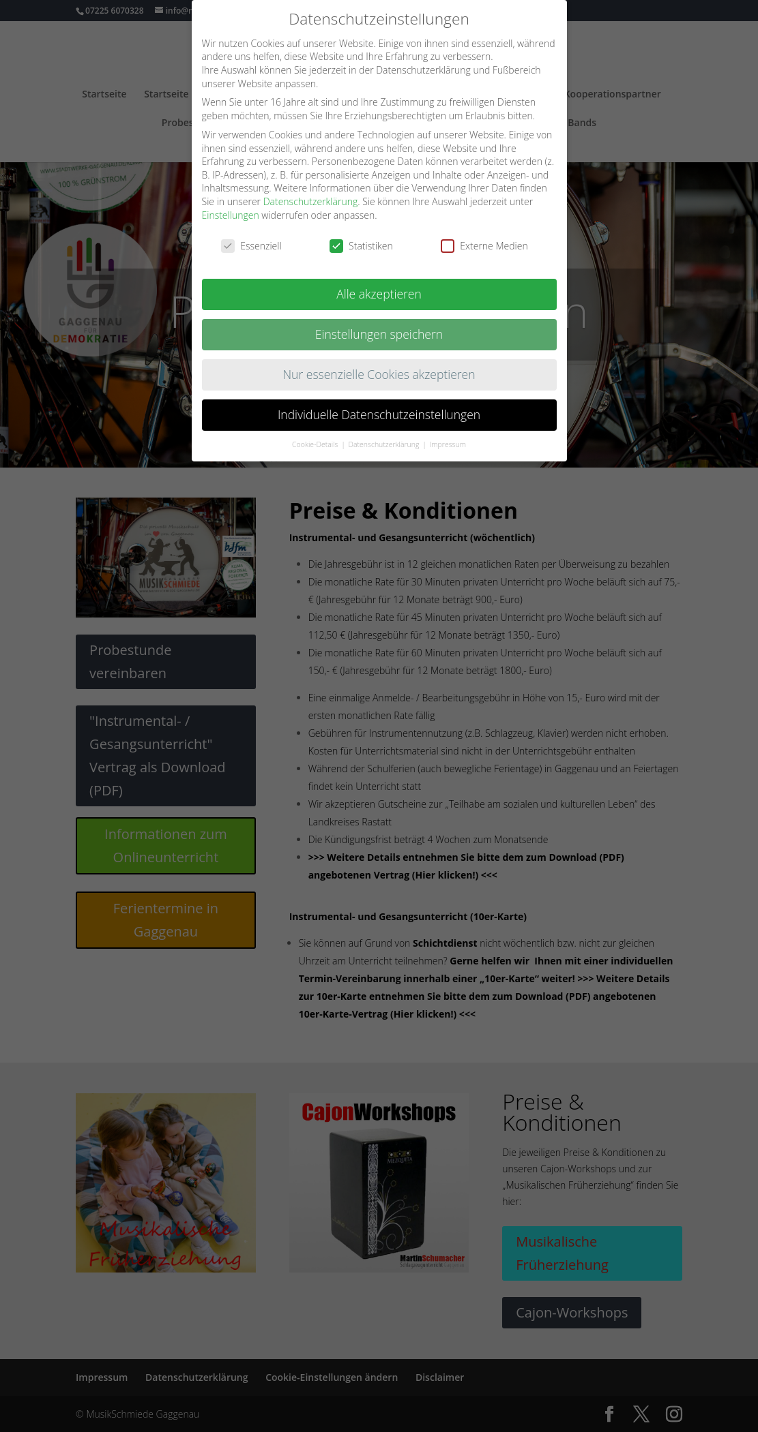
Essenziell (251, 245)
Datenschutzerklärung (310, 201)
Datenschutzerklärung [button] (385, 444)
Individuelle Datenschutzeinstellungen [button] (379, 414)
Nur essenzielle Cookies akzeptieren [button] (378, 374)
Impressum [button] (448, 444)
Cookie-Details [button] (316, 444)
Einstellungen (230, 215)
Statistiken (361, 245)
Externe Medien (484, 245)
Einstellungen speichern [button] (379, 334)
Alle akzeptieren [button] (379, 294)
